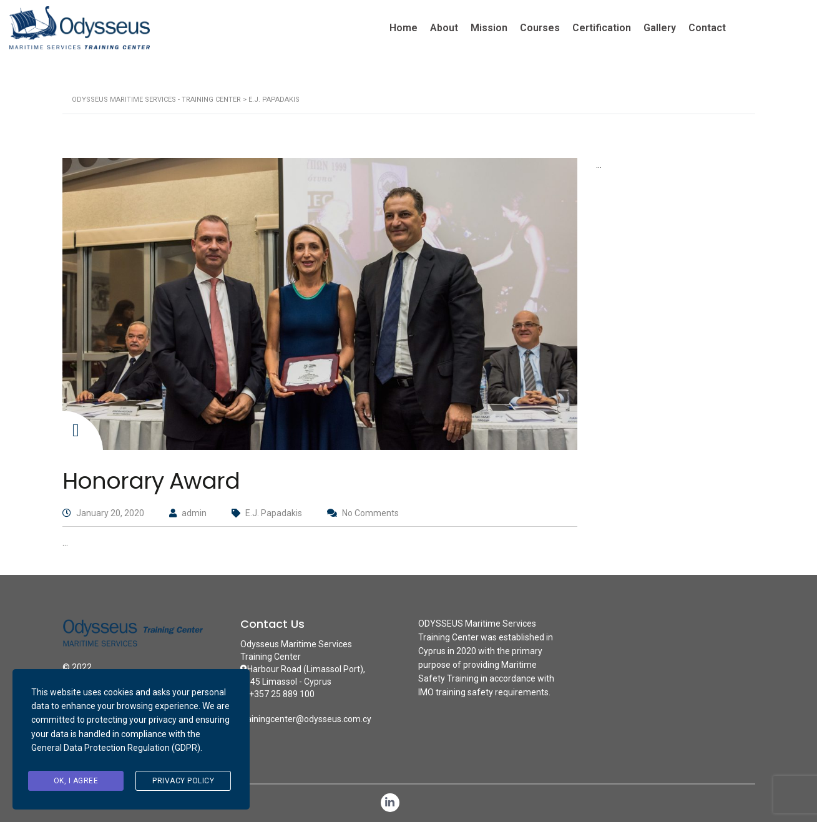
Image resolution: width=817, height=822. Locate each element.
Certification (601, 28)
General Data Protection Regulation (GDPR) (115, 748)
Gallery (659, 28)
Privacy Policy (183, 780)
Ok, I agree (76, 780)
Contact (707, 28)
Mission (489, 28)
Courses (540, 28)
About (444, 28)
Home (403, 28)
